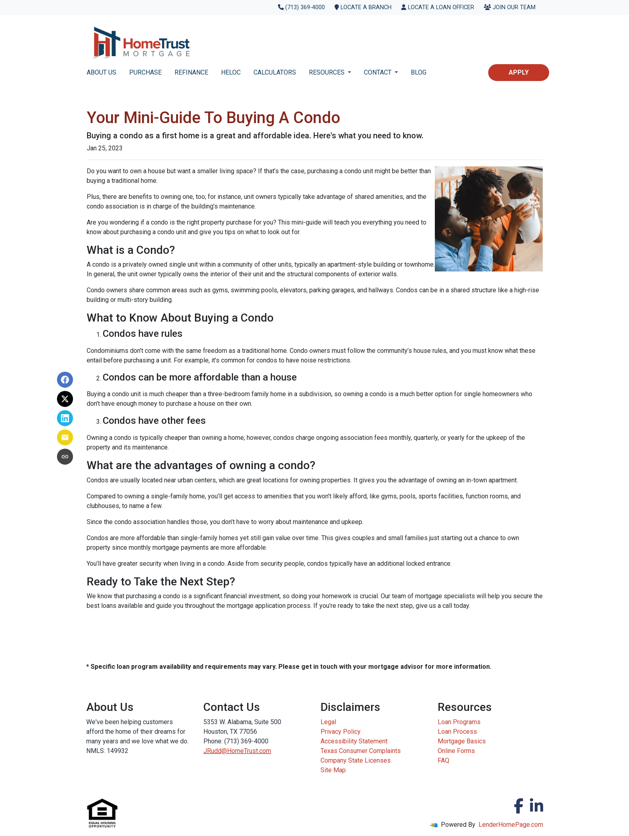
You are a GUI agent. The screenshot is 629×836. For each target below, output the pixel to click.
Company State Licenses (356, 760)
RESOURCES (327, 72)
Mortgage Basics (462, 741)
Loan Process (457, 731)
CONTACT (378, 72)
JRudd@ (215, 751)
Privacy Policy (341, 731)
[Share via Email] (65, 437)
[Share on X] (65, 399)
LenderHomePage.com (511, 824)
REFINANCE (191, 72)
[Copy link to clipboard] (65, 457)
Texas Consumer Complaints (361, 751)
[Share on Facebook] (65, 380)
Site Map (333, 770)
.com (264, 751)
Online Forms (456, 751)
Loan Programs (459, 722)
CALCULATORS (275, 72)
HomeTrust (242, 751)
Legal (328, 722)
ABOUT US (101, 72)
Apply (519, 72)
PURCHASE (145, 72)
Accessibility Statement (354, 741)
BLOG (418, 72)
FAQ (443, 760)
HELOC (231, 72)
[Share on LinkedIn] (65, 418)
